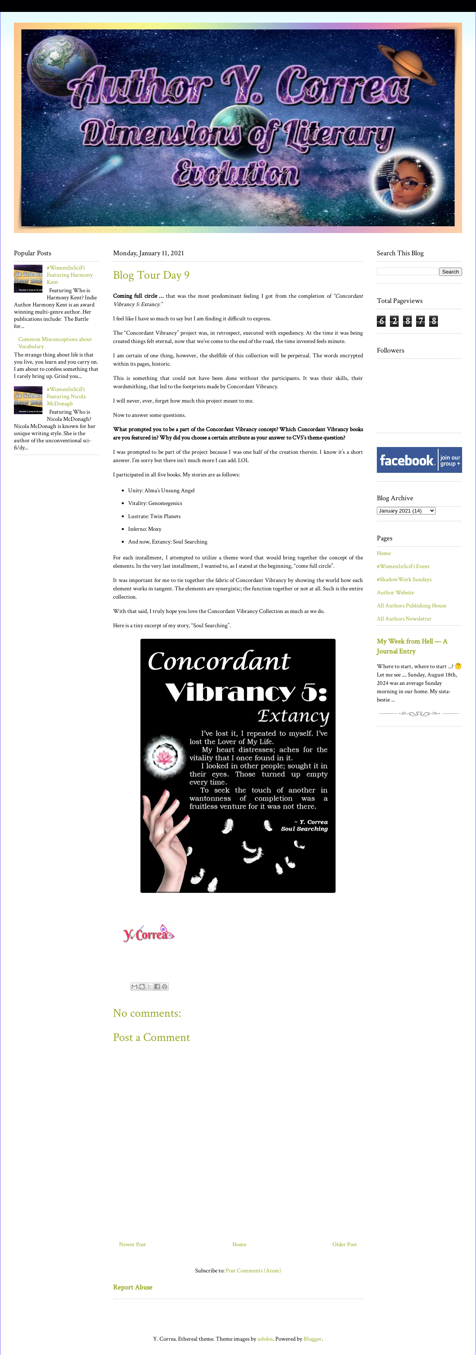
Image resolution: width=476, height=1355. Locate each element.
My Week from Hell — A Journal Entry (412, 646)
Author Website (395, 592)
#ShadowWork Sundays (404, 579)
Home (239, 1244)
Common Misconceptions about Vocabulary (55, 342)
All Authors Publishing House (411, 605)
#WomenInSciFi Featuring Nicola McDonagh (66, 396)
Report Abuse (132, 1287)
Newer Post (132, 1244)
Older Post (344, 1244)
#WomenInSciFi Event (403, 566)
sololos (265, 1339)
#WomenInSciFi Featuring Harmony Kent (70, 275)
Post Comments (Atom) (253, 1270)
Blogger (312, 1339)
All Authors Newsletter (404, 619)
